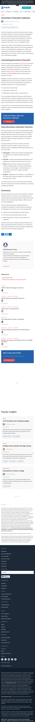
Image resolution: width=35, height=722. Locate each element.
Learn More (9, 121)
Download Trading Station (6, 594)
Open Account (26, 7)
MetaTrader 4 (3, 588)
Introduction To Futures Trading (13, 471)
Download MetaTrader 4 (5, 599)
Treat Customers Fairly (5, 642)
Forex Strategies (16, 436)
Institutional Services (5, 631)
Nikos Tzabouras (9, 449)
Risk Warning (14, 720)
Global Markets (27, 11)
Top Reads (3, 626)
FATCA (19, 720)
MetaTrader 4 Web (4, 607)
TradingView (3, 583)
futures (16, 42)
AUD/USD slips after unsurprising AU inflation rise (12, 298)
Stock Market (12, 461)
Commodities (15, 11)
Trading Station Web (5, 604)
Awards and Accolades (5, 558)
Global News (10, 296)
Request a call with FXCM (6, 653)
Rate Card (20, 719)
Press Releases (4, 561)
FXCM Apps (3, 629)
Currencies (3, 296)
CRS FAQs (23, 720)
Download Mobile (4, 596)
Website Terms (4, 719)
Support (2, 650)
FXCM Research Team (14, 21)
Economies (16, 296)
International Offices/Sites (6, 553)
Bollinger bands (11, 71)
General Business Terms (13, 719)
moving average (24, 63)
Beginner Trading (7, 436)
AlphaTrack (9, 11)
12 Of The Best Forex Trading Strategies (16, 421)
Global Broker (4, 551)
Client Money (3, 566)
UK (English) (4, 572)
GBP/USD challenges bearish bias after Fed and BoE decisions (15, 329)
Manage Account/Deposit (6, 618)
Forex (21, 11)
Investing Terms (7, 486)
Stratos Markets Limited (11, 682)
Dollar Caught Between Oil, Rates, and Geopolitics (12, 319)
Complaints (9, 720)
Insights (2, 11)
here (12, 530)
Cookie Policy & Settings (5, 637)
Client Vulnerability (5, 556)
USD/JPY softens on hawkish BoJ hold (9, 308)
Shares (4, 443)
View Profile (6, 266)
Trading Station (4, 585)
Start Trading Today (8, 360)
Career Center (3, 563)
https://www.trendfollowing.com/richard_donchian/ (14, 279)
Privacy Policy (3, 640)
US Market (6, 461)
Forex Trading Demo (5, 613)
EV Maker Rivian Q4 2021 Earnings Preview (17, 446)
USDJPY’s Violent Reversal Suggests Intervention (12, 287)
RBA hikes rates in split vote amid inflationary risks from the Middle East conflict (16, 340)
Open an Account (4, 616)
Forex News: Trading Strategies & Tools (10, 27)
